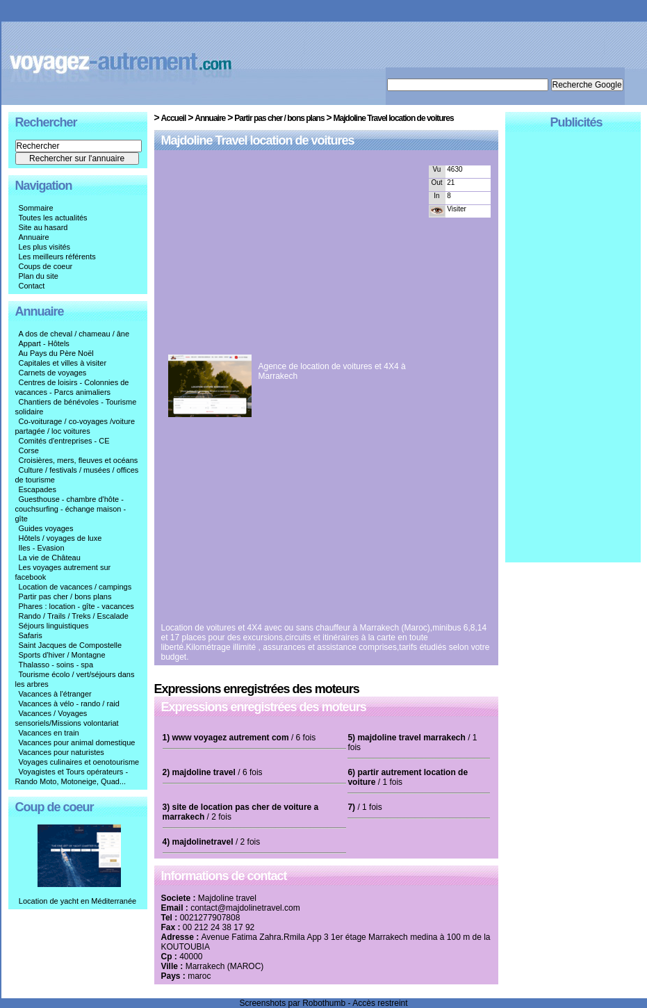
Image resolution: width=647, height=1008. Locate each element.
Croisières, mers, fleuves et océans (78, 460)
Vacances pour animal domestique (77, 742)
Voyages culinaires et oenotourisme (79, 762)
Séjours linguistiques (54, 625)
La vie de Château (50, 557)
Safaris (30, 635)
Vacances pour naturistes (61, 752)
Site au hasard (43, 227)
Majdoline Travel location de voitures (394, 118)
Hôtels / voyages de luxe (60, 538)
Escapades (37, 489)
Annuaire (34, 237)
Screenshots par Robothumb (292, 1003)
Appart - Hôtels (44, 343)
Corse (29, 450)
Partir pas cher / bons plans (65, 596)
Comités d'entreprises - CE (64, 441)
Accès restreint (379, 1003)
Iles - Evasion (42, 548)
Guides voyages (46, 528)
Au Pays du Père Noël (56, 353)
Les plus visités (45, 247)
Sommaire (36, 208)
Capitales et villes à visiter (63, 363)
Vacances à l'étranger (55, 694)
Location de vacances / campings (75, 587)
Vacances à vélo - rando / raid (69, 703)
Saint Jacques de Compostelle (70, 645)
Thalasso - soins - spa (56, 664)
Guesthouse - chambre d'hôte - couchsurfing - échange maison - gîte (70, 509)
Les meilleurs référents (57, 256)
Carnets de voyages (53, 372)
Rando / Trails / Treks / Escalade (74, 616)
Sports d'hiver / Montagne (62, 655)
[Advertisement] (285, 255)
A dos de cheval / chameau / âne (74, 334)
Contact (32, 286)
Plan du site (38, 276)
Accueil (173, 118)
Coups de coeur (46, 266)
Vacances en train (49, 733)
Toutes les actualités (53, 217)
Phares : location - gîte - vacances (76, 606)
